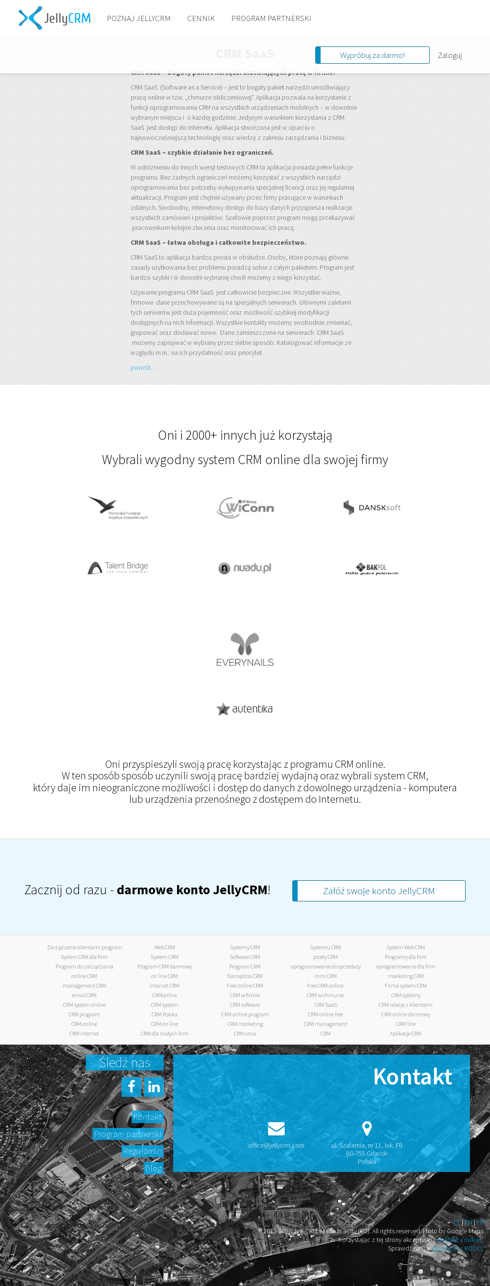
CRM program (84, 1014)
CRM (326, 1033)
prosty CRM (325, 956)
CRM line (406, 1023)
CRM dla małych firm (165, 1033)
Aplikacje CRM (406, 1033)
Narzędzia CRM (245, 975)
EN (468, 1222)
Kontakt (147, 1116)
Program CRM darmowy (164, 966)
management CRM (84, 985)
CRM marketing (245, 1023)
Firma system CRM (406, 985)
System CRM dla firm (84, 956)
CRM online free (325, 1014)
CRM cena (245, 1033)
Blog (153, 1167)
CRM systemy (406, 995)
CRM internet (84, 1033)
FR (480, 1222)
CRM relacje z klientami (406, 1004)
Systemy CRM (245, 947)
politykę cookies (459, 1239)
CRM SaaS (325, 1004)
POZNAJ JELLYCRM (139, 18)
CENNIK (201, 18)
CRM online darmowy (405, 1014)
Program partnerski (128, 1133)
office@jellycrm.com (276, 1145)
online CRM (84, 975)
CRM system (164, 1004)
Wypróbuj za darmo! (372, 55)
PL (457, 1222)
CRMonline (164, 995)
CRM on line (164, 1023)
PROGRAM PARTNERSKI (271, 18)
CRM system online (84, 1004)
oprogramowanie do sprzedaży (325, 966)
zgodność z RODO (456, 1248)
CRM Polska (165, 1014)
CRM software (245, 1004)
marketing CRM (406, 975)
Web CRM (165, 947)
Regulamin (142, 1150)
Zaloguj (450, 55)
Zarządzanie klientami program (84, 947)
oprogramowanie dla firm (405, 966)
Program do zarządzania (84, 966)
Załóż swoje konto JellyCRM (379, 890)
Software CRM (245, 956)
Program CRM (245, 966)
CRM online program (245, 1014)
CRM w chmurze (325, 995)
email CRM (84, 995)
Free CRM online (325, 985)
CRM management (325, 1023)
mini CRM (325, 975)
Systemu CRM (325, 947)
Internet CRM (164, 985)
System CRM (164, 956)
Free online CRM (245, 985)
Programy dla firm (406, 956)
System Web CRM (406, 947)
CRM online (84, 1023)
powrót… (144, 367)
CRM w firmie (245, 995)
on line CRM (164, 975)
